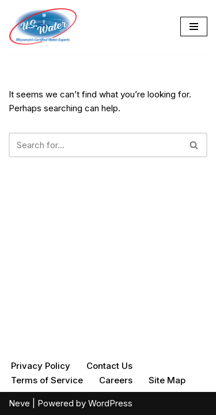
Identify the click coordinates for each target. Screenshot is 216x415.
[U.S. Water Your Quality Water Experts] (43, 26)
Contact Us (109, 365)
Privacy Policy (40, 365)
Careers (115, 380)
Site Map (167, 380)
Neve (19, 403)
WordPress (110, 403)
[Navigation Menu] (193, 26)
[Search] (95, 145)
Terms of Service (47, 380)
